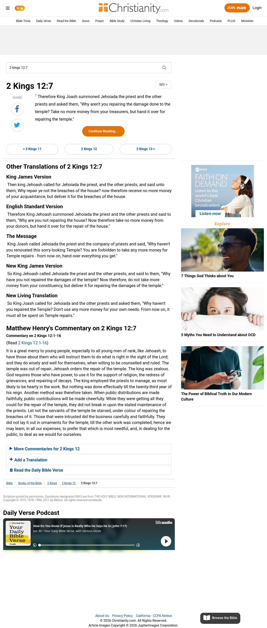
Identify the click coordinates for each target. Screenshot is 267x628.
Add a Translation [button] (28, 459)
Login (257, 8)
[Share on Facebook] (17, 109)
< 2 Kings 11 (32, 149)
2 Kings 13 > (145, 149)
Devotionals (196, 21)
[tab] (88, 448)
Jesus (85, 21)
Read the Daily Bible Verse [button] (36, 470)
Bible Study (117, 21)
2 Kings (52, 483)
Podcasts (216, 21)
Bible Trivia (23, 21)
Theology (162, 21)
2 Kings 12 (89, 149)
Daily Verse (43, 21)
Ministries (247, 21)
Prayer (99, 21)
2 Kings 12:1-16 (32, 342)
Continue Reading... (103, 131)
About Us (102, 616)
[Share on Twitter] (17, 125)
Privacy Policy (122, 616)
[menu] (7, 9)
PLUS (231, 21)
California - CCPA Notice (154, 616)
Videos (178, 21)
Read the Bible (66, 21)
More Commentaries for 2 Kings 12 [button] (45, 448)
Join (237, 8)
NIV (163, 85)
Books (30, 483)
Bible (9, 483)
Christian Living (140, 21)
